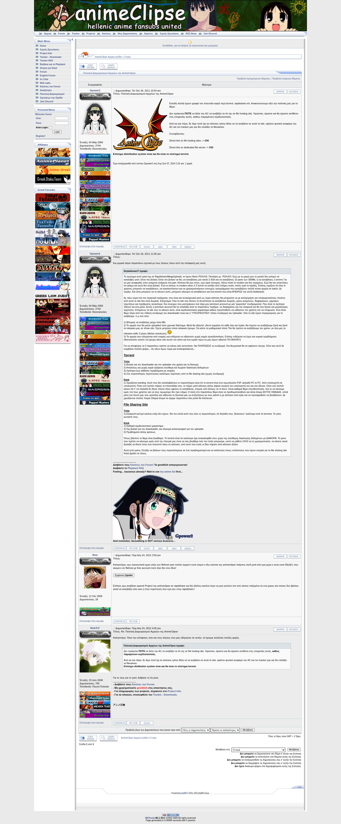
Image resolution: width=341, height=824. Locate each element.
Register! (40, 136)
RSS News (191, 33)
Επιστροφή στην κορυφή (92, 246)
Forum (61, 33)
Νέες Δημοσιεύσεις (127, 33)
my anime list (167, 471)
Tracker (76, 33)
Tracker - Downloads (51, 57)
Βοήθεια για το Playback (52, 64)
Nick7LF (95, 628)
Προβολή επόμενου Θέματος (286, 78)
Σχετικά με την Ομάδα (51, 98)
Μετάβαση (248, 730)
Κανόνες (106, 33)
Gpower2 (95, 90)
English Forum (47, 75)
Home (43, 46)
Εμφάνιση (124, 575)
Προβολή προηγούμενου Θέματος (253, 78)
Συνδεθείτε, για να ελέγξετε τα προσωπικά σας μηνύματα (190, 45)
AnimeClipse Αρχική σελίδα (108, 57)
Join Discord (210, 33)
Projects (90, 33)
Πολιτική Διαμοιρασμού (52, 94)
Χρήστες (148, 33)
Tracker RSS (46, 60)
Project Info (46, 53)
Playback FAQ (136, 468)
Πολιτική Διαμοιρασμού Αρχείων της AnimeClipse (109, 73)
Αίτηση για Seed (48, 68)
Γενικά (127, 57)
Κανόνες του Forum (50, 86)
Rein (95, 555)
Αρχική (47, 33)
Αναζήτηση (46, 90)
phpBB (184, 793)
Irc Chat (44, 79)
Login (57, 132)
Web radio (45, 83)
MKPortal (150, 818)
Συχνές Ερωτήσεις (170, 33)
